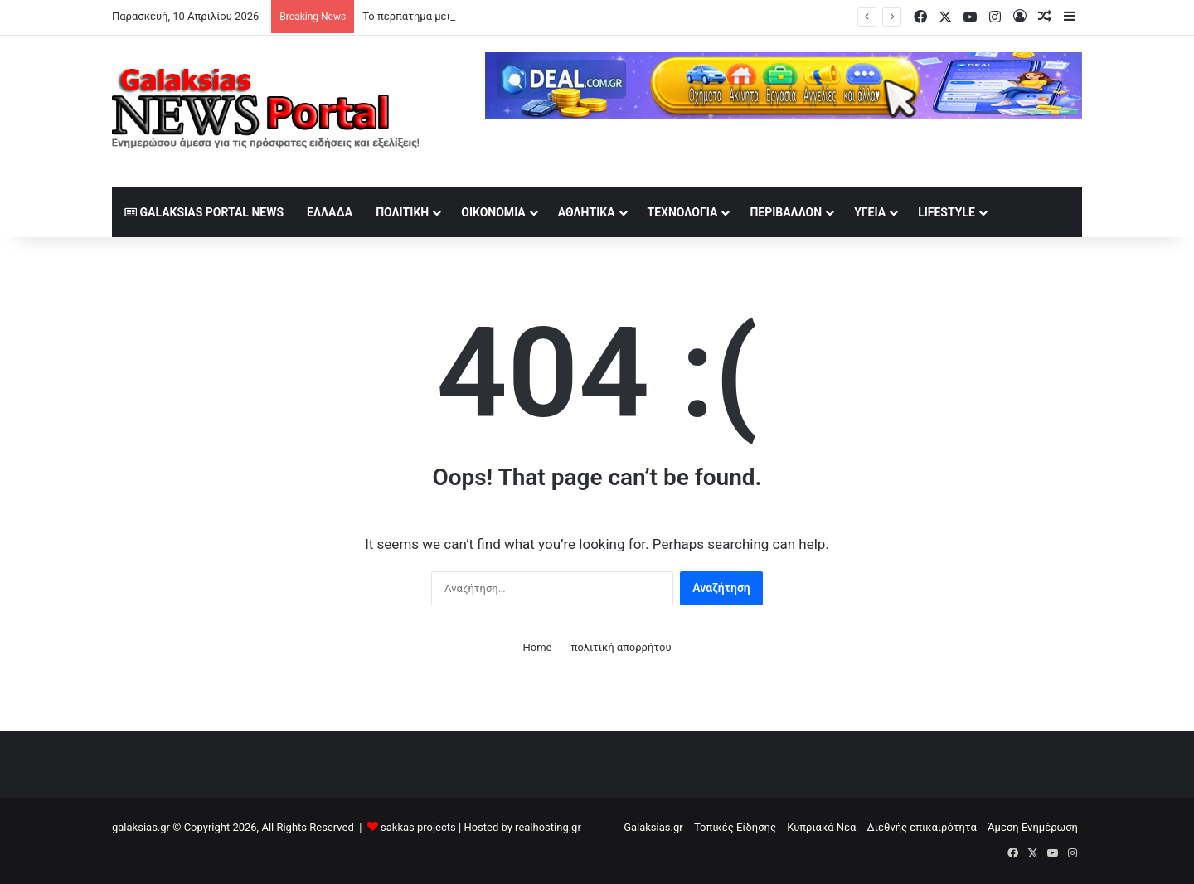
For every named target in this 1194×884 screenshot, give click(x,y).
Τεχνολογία (683, 212)
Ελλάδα (329, 212)
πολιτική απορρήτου (621, 647)
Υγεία (870, 212)
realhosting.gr (548, 827)
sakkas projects (418, 827)
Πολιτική (402, 212)
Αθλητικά (586, 212)
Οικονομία (493, 212)
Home (536, 647)
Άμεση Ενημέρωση (1033, 827)
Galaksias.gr (653, 827)
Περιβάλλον (786, 212)
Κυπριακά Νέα (821, 827)
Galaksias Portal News (204, 212)
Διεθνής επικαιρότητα (922, 827)
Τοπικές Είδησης (735, 827)
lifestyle (946, 212)
